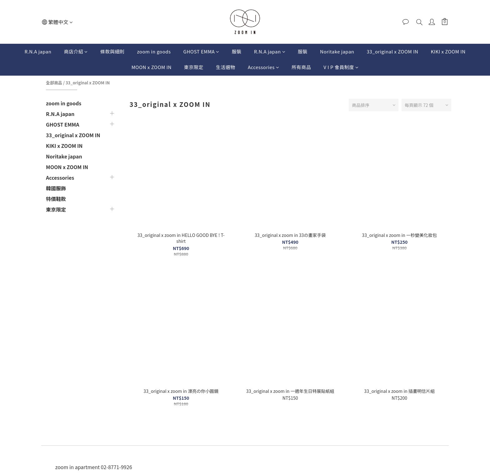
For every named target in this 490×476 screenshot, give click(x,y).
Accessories (263, 67)
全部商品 (54, 83)
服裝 (237, 51)
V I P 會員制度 (340, 67)
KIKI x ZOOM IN (448, 51)
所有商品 (301, 67)
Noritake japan (337, 51)
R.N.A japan (38, 51)
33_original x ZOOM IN (392, 51)
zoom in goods (154, 51)
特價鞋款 (56, 199)
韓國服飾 (56, 188)
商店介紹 (76, 51)
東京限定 (193, 67)
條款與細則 (112, 51)
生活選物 (225, 67)
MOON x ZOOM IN (152, 67)
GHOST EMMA (201, 51)
